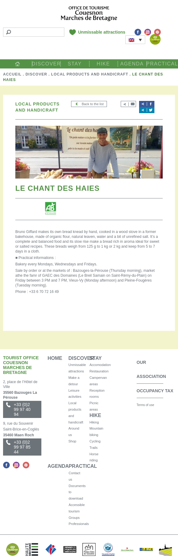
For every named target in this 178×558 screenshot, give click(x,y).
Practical (160, 63)
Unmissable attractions (101, 32)
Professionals (79, 524)
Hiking (94, 422)
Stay (74, 63)
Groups (74, 517)
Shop (72, 441)
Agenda (132, 63)
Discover (46, 63)
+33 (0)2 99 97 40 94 (22, 409)
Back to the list (89, 104)
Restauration (98, 371)
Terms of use (145, 405)
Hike (103, 63)
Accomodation (100, 365)
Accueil (12, 74)
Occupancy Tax (155, 390)
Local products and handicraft (89, 74)
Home (17, 64)
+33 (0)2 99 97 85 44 (22, 447)
